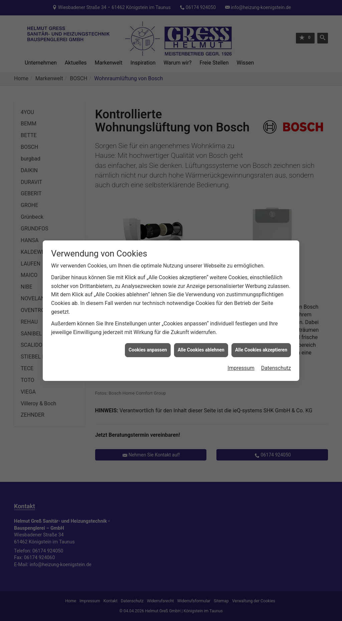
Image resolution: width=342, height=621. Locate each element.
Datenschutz (276, 357)
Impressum (240, 357)
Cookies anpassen (148, 339)
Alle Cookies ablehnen (201, 339)
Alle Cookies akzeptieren (261, 339)
